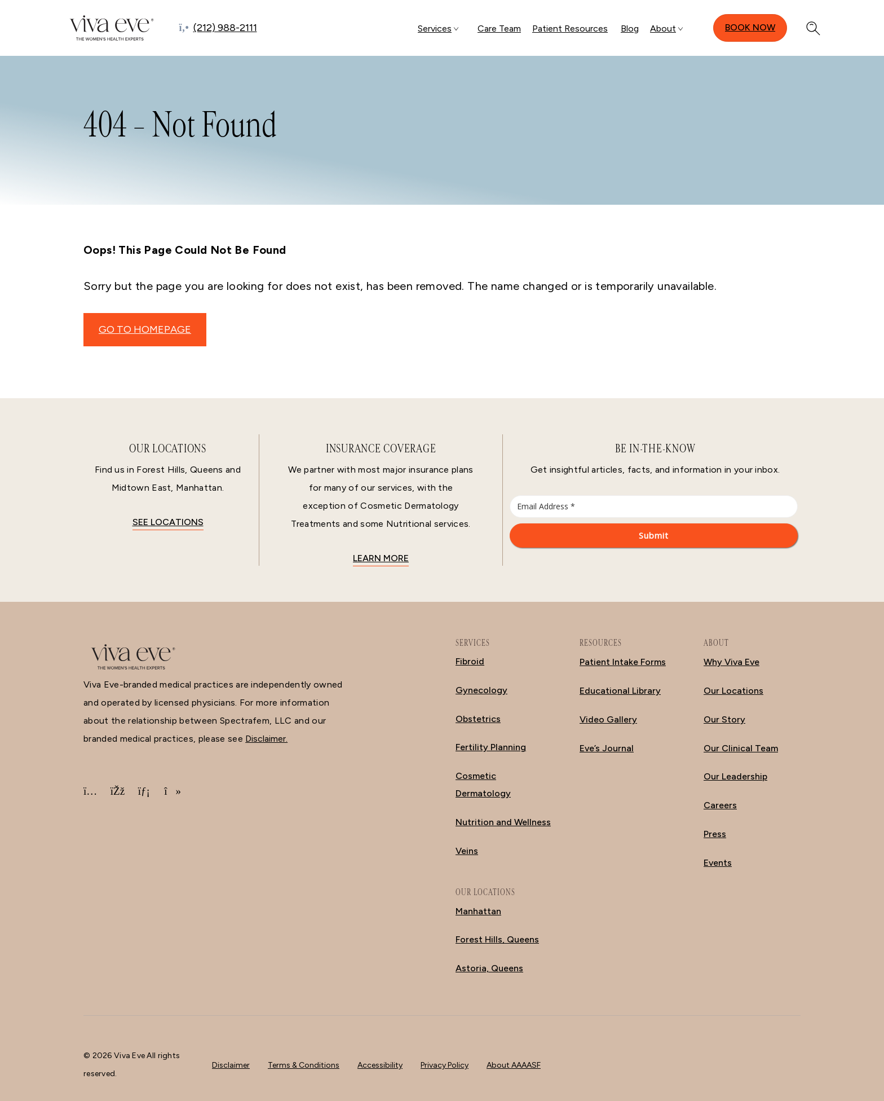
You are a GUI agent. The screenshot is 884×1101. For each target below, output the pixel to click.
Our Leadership (735, 776)
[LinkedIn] (144, 791)
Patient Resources (570, 28)
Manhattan (478, 911)
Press (715, 834)
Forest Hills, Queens (497, 939)
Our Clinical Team (741, 748)
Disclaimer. (266, 738)
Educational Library (620, 690)
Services (435, 28)
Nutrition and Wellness (503, 822)
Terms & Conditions (303, 1065)
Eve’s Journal (607, 748)
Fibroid (470, 661)
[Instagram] (90, 791)
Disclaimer (231, 1065)
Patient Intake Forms (623, 662)
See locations (168, 522)
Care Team (499, 28)
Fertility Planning (491, 747)
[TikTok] (171, 791)
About (663, 28)
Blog (630, 28)
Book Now (750, 27)
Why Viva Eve (731, 662)
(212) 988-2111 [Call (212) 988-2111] (225, 27)
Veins (467, 850)
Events (718, 862)
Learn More (381, 558)
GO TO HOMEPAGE (145, 329)
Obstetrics (478, 719)
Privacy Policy (444, 1065)
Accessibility (380, 1065)
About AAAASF (514, 1065)
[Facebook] (117, 791)
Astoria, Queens (489, 968)
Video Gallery (608, 719)
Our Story (724, 719)
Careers (720, 805)
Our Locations (733, 690)
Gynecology (481, 690)
